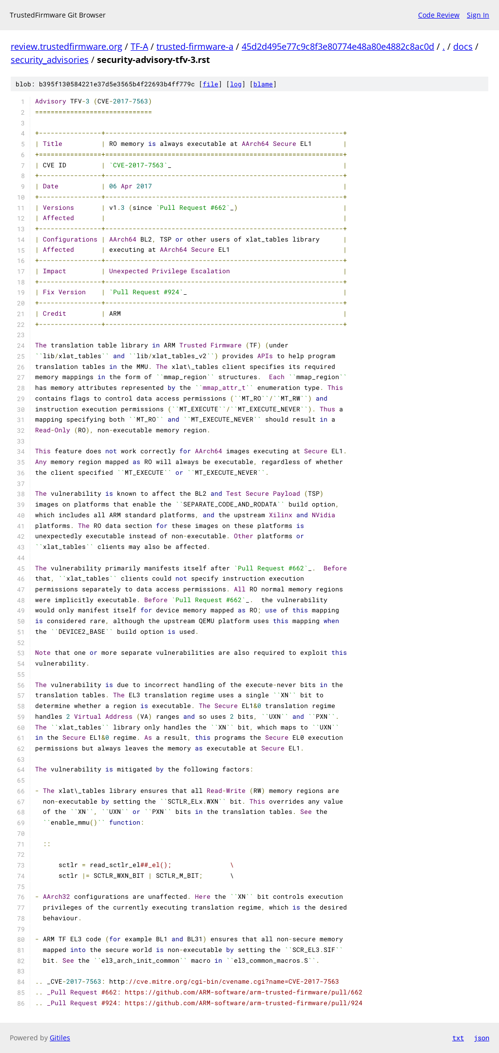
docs (463, 46)
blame (263, 84)
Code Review (439, 15)
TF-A (139, 46)
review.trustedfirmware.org (66, 46)
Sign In (478, 15)
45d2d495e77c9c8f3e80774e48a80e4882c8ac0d (338, 46)
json (481, 1037)
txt (458, 1037)
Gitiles (60, 1037)
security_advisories (50, 59)
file (210, 84)
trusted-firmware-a (194, 46)
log (236, 84)
